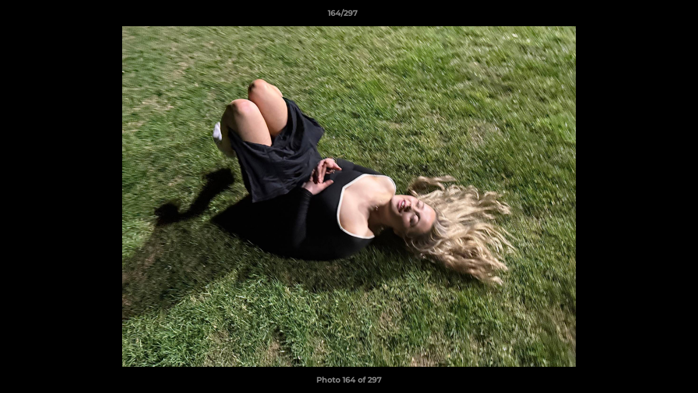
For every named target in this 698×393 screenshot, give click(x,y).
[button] (652, 16)
